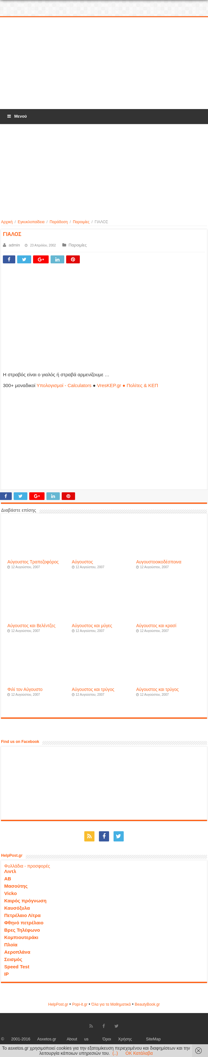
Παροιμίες (81, 222)
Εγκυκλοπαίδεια (31, 222)
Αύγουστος (82, 562)
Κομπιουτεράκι (21, 937)
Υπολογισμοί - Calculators (64, 385)
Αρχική (6, 222)
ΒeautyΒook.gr (147, 1004)
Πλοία (10, 944)
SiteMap (153, 1039)
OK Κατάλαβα (139, 1053)
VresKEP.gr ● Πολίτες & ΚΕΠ (127, 385)
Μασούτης (16, 886)
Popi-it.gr (79, 1004)
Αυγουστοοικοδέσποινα (158, 562)
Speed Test (16, 966)
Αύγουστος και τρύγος (93, 689)
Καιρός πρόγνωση (25, 900)
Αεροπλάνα (17, 952)
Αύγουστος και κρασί (156, 625)
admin (14, 245)
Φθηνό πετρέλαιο (23, 922)
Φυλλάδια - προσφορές (27, 866)
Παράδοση (59, 222)
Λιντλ (10, 871)
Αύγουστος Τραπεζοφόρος (33, 562)
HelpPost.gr (58, 1004)
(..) (115, 1053)
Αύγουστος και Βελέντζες (31, 625)
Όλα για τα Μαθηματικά (111, 1004)
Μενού (16, 116)
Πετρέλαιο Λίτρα (22, 915)
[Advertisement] (104, 63)
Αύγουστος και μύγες (92, 625)
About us (77, 1039)
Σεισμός (13, 959)
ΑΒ (7, 878)
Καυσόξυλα (17, 908)
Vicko (10, 893)
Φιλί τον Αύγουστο (24, 689)
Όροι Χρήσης (117, 1039)
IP (6, 974)
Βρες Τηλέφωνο (22, 930)
